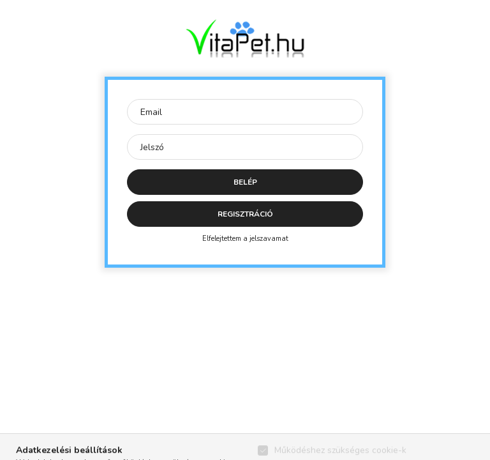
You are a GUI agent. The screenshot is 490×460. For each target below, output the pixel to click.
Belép (245, 182)
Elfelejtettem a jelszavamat (245, 238)
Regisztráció (245, 214)
